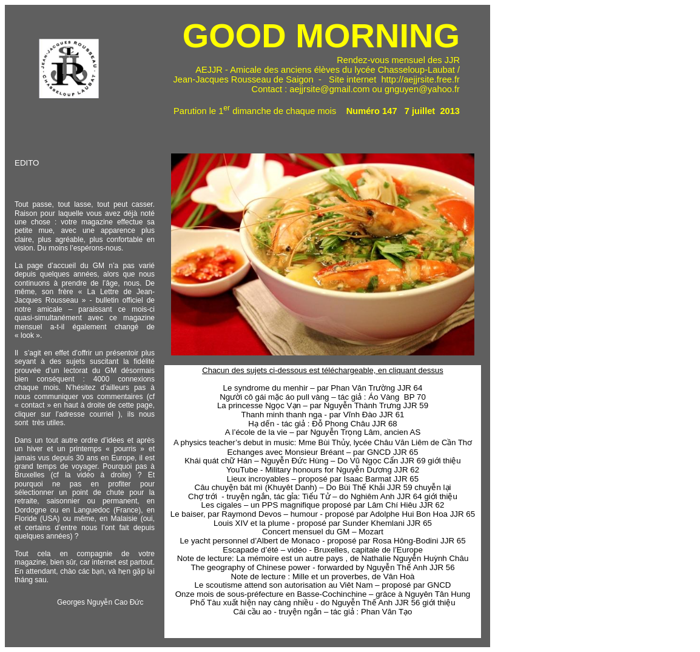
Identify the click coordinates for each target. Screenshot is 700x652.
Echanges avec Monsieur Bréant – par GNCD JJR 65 (323, 452)
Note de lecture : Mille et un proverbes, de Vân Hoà (322, 576)
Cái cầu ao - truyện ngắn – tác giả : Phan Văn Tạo (322, 611)
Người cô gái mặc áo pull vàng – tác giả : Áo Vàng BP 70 (323, 397)
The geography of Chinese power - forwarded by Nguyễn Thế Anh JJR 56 (322, 567)
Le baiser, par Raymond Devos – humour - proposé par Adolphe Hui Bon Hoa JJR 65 (322, 514)
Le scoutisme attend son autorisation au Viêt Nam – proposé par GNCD (323, 585)
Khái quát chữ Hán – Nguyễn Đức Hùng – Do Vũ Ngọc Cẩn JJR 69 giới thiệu (322, 460)
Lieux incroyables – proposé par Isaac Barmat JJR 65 (323, 478)
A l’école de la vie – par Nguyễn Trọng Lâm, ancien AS (323, 432)
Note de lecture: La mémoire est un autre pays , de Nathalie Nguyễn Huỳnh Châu (323, 558)
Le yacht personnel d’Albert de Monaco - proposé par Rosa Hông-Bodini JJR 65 (322, 540)
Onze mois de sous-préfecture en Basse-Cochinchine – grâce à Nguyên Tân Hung (323, 594)
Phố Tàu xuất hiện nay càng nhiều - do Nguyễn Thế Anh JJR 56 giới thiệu (322, 602)
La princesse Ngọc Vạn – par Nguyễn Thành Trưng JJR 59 (322, 405)
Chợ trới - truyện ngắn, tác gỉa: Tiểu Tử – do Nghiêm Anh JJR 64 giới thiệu (322, 496)
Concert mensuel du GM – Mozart (322, 531)
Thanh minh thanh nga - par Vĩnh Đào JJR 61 (323, 414)
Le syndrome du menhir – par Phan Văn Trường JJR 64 (323, 387)
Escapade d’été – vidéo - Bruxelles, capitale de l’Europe (323, 549)
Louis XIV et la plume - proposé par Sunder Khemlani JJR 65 (323, 523)
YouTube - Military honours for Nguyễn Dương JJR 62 (322, 469)
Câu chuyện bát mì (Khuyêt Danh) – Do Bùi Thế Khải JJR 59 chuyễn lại (323, 487)
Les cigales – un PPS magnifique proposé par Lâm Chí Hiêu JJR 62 (323, 504)
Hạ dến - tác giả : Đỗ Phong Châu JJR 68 (322, 423)
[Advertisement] (538, 183)
